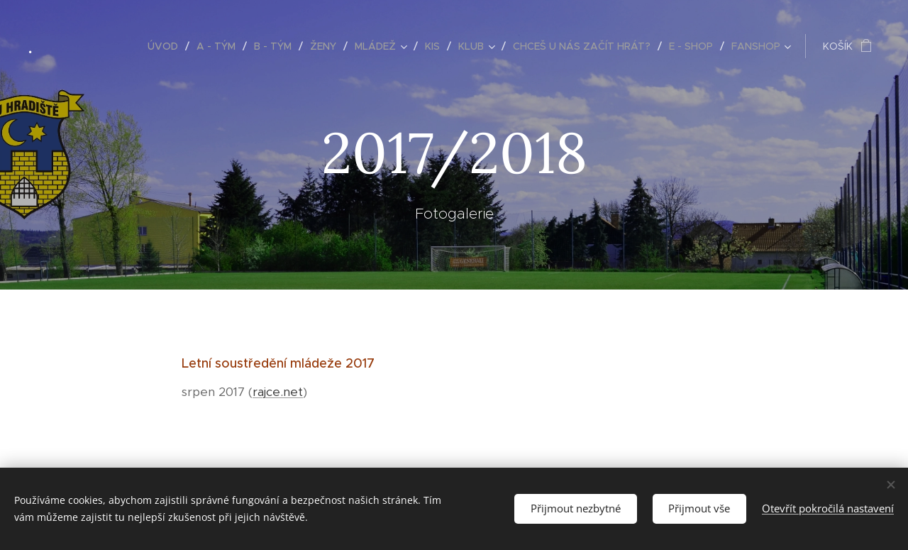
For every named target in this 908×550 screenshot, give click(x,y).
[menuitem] (166, 46)
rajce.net (278, 392)
